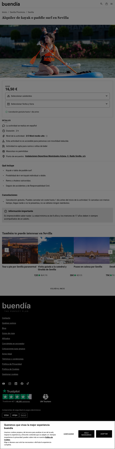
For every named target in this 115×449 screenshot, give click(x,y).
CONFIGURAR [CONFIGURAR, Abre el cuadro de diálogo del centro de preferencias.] (69, 434)
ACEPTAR (104, 434)
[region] (57, 435)
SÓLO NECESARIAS (86, 434)
